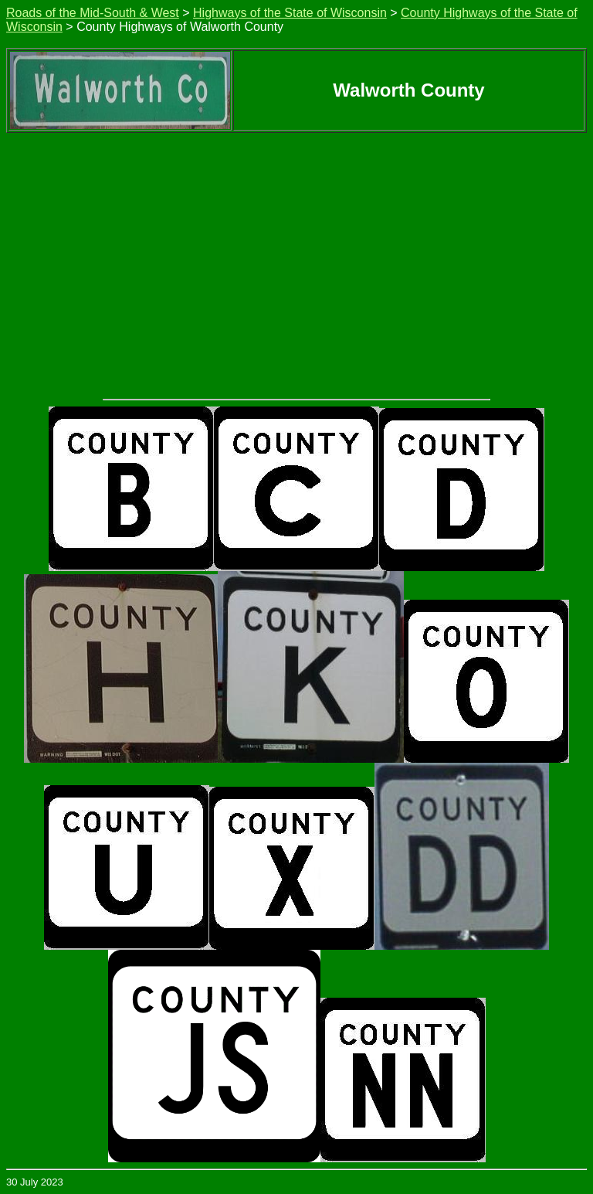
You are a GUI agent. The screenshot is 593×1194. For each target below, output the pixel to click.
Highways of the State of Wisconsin (290, 12)
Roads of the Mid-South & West (92, 12)
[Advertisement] (296, 249)
